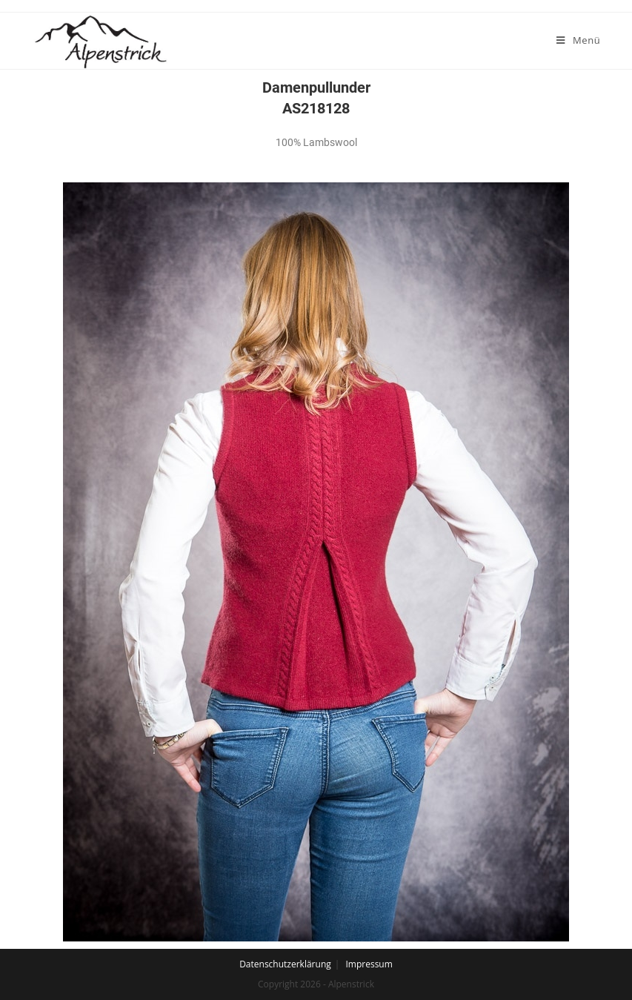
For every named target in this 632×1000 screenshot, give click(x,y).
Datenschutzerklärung (285, 964)
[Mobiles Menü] (578, 40)
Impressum (368, 964)
